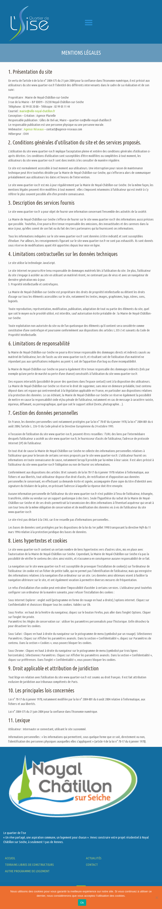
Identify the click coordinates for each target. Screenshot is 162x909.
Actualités (93, 858)
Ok (82, 902)
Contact (92, 864)
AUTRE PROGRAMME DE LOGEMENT (27, 871)
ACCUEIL (10, 858)
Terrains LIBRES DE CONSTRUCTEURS (29, 864)
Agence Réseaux (34, 129)
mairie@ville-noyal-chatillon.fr (37, 111)
